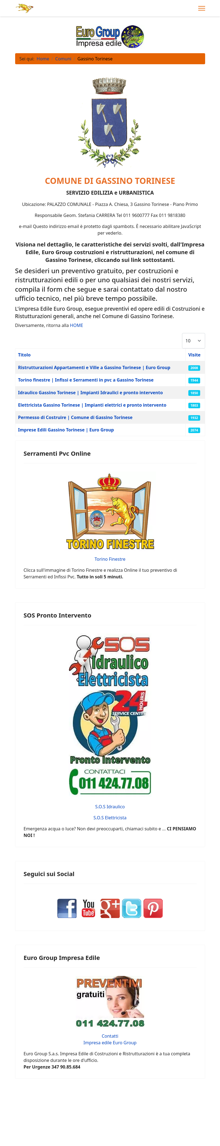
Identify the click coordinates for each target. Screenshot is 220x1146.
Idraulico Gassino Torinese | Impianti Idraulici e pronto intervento (90, 393)
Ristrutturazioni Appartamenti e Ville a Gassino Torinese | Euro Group (94, 367)
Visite (194, 355)
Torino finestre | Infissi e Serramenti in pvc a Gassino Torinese (86, 380)
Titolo (24, 355)
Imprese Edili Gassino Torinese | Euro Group (66, 430)
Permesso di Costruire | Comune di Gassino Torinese (75, 417)
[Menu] (201, 8)
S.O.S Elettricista (110, 818)
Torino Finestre (109, 559)
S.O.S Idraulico (110, 807)
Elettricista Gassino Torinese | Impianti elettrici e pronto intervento (92, 405)
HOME (76, 325)
